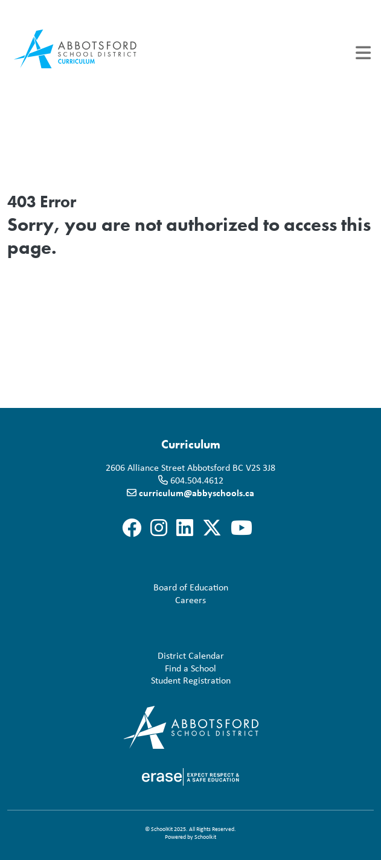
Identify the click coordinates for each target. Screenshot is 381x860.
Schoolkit (205, 837)
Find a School (114, 668)
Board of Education (120, 587)
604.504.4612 (196, 480)
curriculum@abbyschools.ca (196, 492)
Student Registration (121, 680)
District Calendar (118, 655)
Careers (109, 599)
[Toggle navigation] (363, 52)
